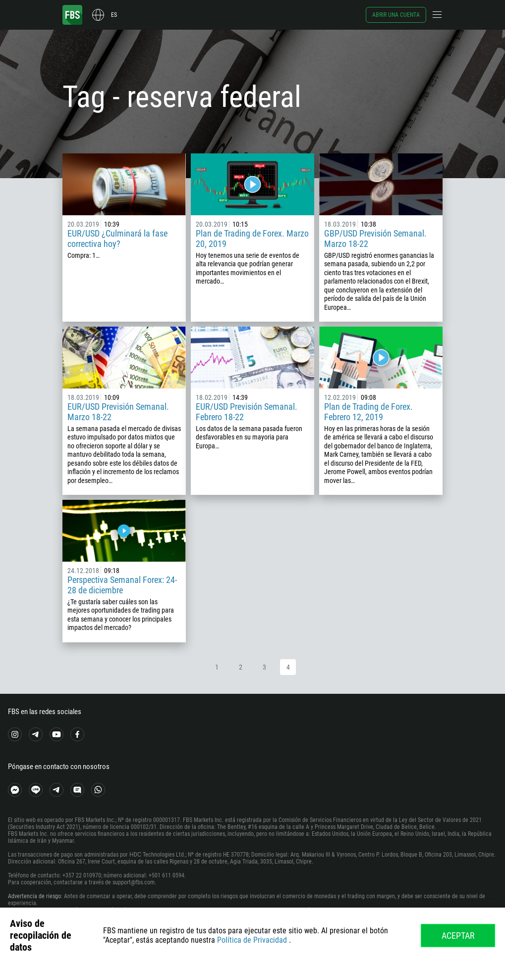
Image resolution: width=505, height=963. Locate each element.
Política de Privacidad (252, 940)
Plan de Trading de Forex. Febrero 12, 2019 (368, 411)
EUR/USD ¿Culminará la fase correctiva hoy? (117, 238)
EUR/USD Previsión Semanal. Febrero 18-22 (246, 411)
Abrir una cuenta (396, 14)
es (114, 14)
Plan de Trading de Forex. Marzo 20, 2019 (252, 238)
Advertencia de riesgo (34, 896)
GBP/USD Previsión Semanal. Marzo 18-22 (375, 238)
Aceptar (458, 935)
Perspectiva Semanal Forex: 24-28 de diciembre (122, 585)
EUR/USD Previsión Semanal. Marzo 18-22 (118, 411)
